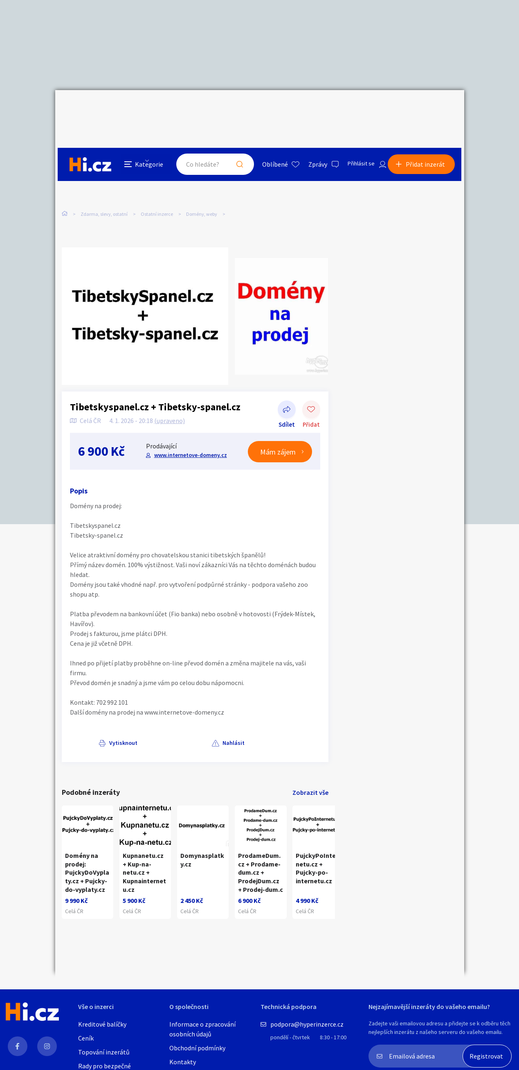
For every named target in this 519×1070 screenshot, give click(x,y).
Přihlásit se (354, 108)
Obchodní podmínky (197, 1048)
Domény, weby (201, 172)
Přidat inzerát (428, 108)
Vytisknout (95, 713)
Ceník (86, 1038)
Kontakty (182, 1062)
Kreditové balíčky (102, 1024)
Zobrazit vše (310, 762)
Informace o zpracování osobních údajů (202, 1029)
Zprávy (308, 108)
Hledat (230, 108)
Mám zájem (278, 422)
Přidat (311, 381)
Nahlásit (144, 713)
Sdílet (287, 381)
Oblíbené (266, 108)
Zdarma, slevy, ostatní (104, 172)
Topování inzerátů (104, 1052)
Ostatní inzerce (157, 172)
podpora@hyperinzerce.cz (307, 1024)
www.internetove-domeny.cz (189, 425)
